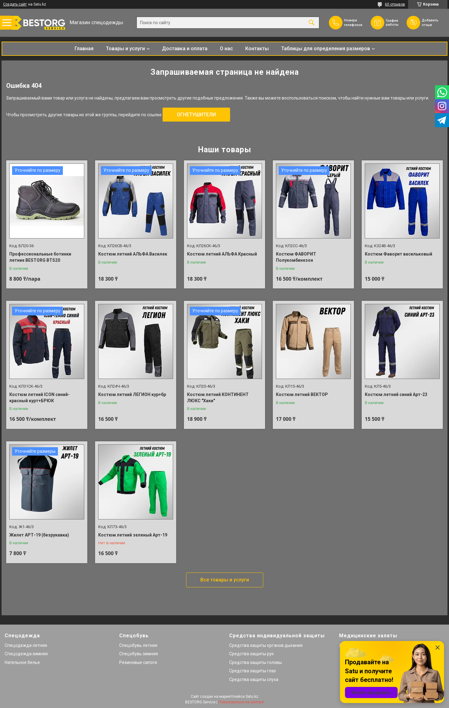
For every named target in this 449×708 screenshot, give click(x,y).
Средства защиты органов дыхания (266, 645)
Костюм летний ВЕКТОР (302, 394)
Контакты (257, 48)
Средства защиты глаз (252, 670)
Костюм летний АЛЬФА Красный (222, 254)
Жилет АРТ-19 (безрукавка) (39, 534)
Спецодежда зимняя (26, 653)
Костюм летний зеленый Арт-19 (132, 534)
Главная (84, 48)
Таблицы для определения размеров (325, 48)
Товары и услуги (125, 48)
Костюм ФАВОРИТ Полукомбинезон (296, 257)
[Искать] (311, 23)
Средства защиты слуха (253, 679)
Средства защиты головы (255, 662)
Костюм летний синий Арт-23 (396, 394)
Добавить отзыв (432, 22)
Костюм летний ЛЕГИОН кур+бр (132, 394)
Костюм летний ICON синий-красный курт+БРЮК (39, 397)
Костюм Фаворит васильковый (398, 254)
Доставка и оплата (184, 48)
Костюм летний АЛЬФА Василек (132, 254)
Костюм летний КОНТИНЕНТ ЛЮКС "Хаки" (218, 397)
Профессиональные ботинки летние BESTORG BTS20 (40, 257)
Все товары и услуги (224, 580)
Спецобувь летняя (138, 645)
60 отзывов (395, 4)
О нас (226, 48)
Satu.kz (252, 696)
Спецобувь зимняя (138, 653)
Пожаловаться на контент (241, 702)
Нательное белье (22, 662)
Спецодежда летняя (26, 645)
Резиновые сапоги (138, 662)
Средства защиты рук (251, 653)
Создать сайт (15, 4)
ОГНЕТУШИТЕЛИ (196, 115)
